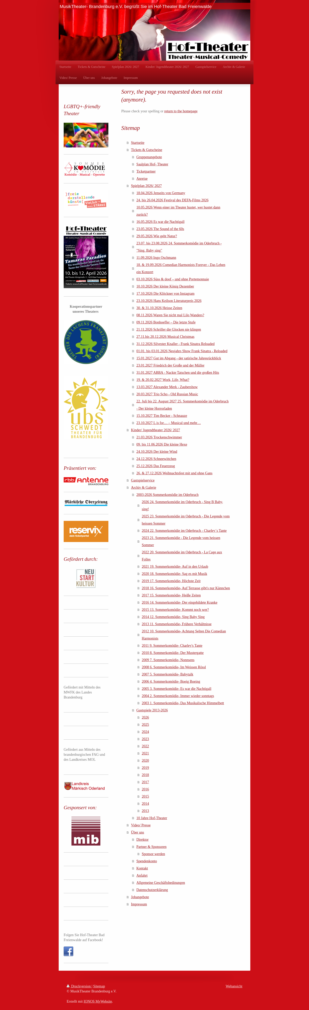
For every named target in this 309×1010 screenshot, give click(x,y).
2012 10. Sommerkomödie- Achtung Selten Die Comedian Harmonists (184, 634)
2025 (145, 725)
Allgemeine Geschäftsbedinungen (160, 883)
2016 (145, 789)
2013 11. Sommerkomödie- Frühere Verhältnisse (176, 624)
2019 (145, 768)
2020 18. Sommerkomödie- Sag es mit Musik (174, 574)
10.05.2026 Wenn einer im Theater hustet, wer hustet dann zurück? (178, 211)
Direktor (142, 840)
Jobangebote (140, 897)
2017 (145, 782)
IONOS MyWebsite (98, 1001)
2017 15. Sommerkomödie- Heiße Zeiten (171, 595)
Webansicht (234, 986)
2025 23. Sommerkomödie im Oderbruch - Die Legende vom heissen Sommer (186, 519)
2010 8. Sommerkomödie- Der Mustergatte (173, 653)
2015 (145, 796)
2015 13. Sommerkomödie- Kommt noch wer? (175, 610)
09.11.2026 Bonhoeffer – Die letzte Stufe (165, 322)
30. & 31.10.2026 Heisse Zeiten (159, 308)
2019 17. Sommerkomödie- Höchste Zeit (171, 581)
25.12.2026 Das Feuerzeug (155, 466)
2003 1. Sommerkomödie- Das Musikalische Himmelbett (183, 703)
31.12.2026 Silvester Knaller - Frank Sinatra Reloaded (175, 344)
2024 (145, 732)
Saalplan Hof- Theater (152, 164)
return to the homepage (180, 111)
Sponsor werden (153, 854)
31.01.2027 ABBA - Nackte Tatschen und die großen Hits (177, 373)
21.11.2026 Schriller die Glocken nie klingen (168, 329)
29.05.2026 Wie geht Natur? (156, 236)
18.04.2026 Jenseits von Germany (160, 193)
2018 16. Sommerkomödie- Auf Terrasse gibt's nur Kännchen (186, 588)
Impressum (139, 904)
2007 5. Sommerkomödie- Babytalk (167, 674)
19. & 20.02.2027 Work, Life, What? (162, 380)
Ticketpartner (145, 171)
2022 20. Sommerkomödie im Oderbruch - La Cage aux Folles (182, 555)
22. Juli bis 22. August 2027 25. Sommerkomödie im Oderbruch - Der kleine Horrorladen (182, 405)
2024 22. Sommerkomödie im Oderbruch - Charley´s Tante (184, 531)
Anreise (142, 179)
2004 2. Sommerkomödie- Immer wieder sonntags (178, 696)
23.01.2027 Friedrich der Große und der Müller (170, 365)
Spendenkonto (146, 861)
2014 (145, 804)
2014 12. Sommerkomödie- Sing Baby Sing (173, 617)
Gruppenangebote (149, 157)
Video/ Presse (141, 825)
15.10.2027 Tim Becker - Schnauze (161, 416)
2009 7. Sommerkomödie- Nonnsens (168, 660)
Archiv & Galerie (143, 488)
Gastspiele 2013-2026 (152, 710)
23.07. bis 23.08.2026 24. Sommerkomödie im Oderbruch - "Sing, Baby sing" (179, 246)
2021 (145, 753)
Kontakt (142, 868)
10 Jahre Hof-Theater (151, 818)
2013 (145, 811)
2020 (145, 761)
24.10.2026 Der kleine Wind (156, 452)
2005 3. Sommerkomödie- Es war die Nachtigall (176, 689)
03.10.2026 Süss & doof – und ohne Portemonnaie (172, 279)
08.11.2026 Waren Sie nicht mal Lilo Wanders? (170, 315)
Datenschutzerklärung (152, 890)
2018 (145, 775)
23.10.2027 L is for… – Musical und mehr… (168, 423)
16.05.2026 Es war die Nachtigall (160, 222)
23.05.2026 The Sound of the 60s (160, 229)
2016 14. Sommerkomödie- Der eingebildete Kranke (179, 602)
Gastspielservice (142, 480)
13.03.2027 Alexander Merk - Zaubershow (167, 387)
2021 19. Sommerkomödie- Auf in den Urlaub (175, 567)
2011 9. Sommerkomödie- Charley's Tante (172, 646)
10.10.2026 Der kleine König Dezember (165, 286)
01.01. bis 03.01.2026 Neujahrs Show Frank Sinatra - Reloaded (181, 351)
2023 (145, 739)
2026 (145, 717)
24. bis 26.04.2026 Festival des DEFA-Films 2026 (172, 200)
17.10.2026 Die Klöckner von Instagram (165, 294)
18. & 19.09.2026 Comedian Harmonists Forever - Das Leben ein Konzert (180, 268)
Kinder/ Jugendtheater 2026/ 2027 (155, 430)
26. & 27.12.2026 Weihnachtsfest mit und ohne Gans (174, 473)
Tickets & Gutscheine (146, 150)
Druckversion (79, 986)
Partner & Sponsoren (151, 847)
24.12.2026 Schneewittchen (156, 459)
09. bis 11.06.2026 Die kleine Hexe (161, 444)
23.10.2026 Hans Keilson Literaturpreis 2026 (168, 301)
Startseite (137, 143)
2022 (145, 746)
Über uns (137, 832)
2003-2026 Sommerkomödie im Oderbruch (167, 495)
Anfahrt (142, 875)
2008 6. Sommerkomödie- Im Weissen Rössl (174, 667)
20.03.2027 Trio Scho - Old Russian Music (167, 394)
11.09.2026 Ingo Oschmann (156, 258)
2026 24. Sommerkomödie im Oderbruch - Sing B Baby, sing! (182, 505)
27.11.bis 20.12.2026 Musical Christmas (165, 337)
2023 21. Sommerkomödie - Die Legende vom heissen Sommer (181, 541)
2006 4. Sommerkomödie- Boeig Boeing (171, 682)
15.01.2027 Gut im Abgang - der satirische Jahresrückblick (178, 358)
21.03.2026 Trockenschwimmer (159, 437)
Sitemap (99, 986)
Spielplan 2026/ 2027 (146, 186)
